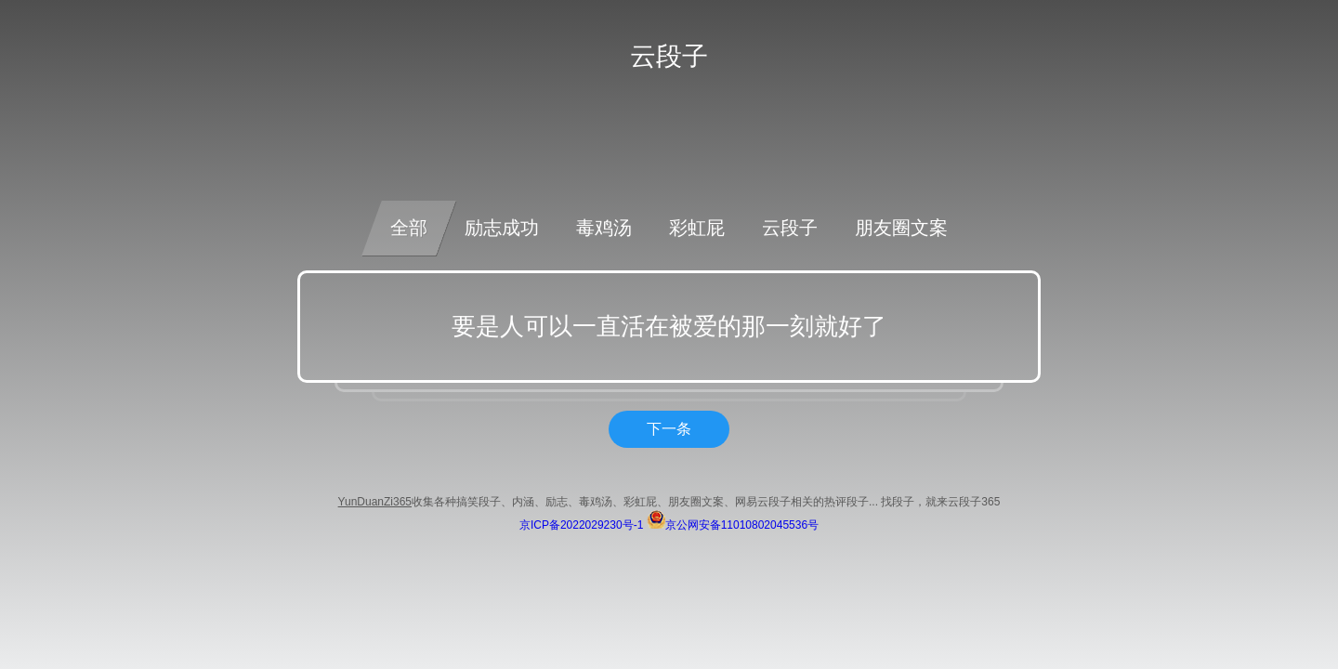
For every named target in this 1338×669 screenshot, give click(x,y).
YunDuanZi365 (375, 501)
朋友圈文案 (901, 227)
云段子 (790, 227)
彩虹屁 (697, 227)
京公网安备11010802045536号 (733, 524)
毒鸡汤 (604, 227)
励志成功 (502, 227)
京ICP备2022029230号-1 (581, 524)
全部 (408, 227)
